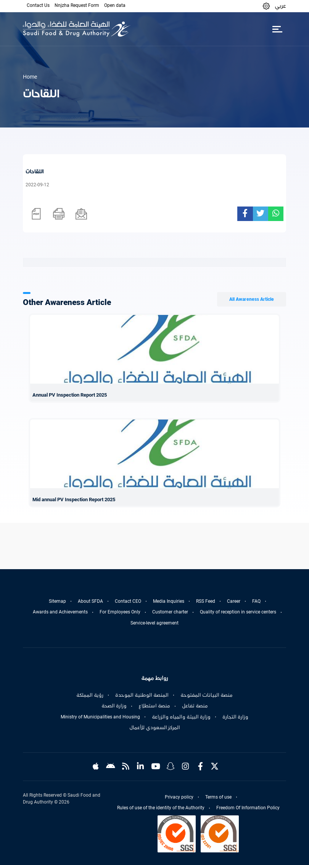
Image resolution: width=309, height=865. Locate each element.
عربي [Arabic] (280, 6)
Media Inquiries (168, 601)
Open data (115, 5)
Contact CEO (128, 601)
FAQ (256, 601)
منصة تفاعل (195, 705)
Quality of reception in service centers (238, 612)
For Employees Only (120, 612)
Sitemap (57, 601)
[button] (266, 6)
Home (30, 77)
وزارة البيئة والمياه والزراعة (181, 717)
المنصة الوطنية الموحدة (142, 695)
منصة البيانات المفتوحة (206, 695)
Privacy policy (179, 797)
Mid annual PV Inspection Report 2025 (73, 499)
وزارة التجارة (235, 717)
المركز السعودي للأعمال (154, 727)
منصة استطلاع (154, 705)
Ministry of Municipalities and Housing (100, 717)
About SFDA (90, 601)
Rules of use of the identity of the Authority (160, 807)
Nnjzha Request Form (77, 5)
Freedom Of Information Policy (248, 807)
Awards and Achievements (60, 612)
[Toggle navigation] (277, 29)
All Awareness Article (251, 299)
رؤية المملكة (89, 695)
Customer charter (170, 612)
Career (233, 601)
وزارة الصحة (114, 705)
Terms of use (218, 797)
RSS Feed (205, 601)
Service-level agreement (154, 623)
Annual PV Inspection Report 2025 (69, 395)
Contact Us (38, 5)
